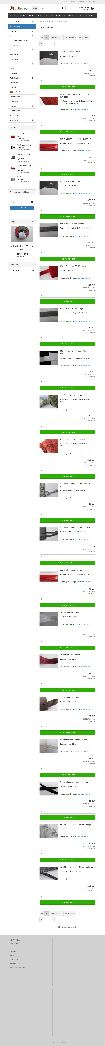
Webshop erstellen (45, 1043)
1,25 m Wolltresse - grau (70, 52)
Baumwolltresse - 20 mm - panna (73, 740)
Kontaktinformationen (17, 967)
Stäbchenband (15, 111)
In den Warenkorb (67, 87)
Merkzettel (91, 2)
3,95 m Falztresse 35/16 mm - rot (73, 266)
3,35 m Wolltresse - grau (70, 181)
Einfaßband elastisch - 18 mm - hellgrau (76, 824)
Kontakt (12, 955)
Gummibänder (15, 45)
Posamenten (69, 15)
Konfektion (42, 15)
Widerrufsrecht (15, 963)
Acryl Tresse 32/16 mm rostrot (72, 439)
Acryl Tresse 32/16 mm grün (71, 395)
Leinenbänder (14, 64)
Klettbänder (14, 54)
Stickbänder (14, 115)
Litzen (12, 69)
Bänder (13, 15)
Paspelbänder (14, 73)
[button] (70, 2)
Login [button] (81, 2)
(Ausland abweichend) (83, 63)
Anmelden (22, 208)
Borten (22, 15)
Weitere (89, 15)
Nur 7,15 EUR (22, 254)
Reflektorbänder (15, 78)
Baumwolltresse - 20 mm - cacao (73, 697)
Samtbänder (14, 87)
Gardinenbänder (15, 36)
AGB (11, 947)
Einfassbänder (15, 26)
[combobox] (56, 37)
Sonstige (13, 106)
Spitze (80, 15)
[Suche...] (35, 8)
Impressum (14, 943)
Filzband (13, 31)
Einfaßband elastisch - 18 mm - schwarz (76, 867)
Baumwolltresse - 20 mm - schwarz (74, 782)
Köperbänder (14, 59)
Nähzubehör (56, 15)
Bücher (31, 15)
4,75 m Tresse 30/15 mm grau (72, 309)
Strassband (14, 120)
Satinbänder (16, 92)
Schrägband (14, 101)
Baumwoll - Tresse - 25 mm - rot (73, 570)
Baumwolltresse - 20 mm (70, 612)
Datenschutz (14, 959)
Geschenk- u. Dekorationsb (19, 40)
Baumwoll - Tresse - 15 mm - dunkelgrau (76, 527)
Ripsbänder (14, 82)
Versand (13, 951)
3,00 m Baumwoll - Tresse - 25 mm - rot (76, 139)
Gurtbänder (14, 50)
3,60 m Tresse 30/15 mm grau (72, 224)
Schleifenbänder (15, 97)
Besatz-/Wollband (16, 22)
